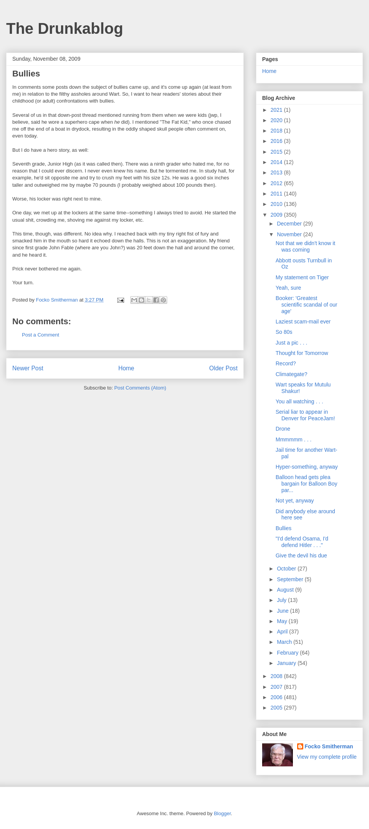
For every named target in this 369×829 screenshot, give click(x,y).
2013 (277, 172)
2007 (277, 687)
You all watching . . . (299, 401)
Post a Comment (40, 335)
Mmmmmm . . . (293, 439)
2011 (277, 194)
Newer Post (27, 368)
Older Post (223, 368)
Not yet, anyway (295, 500)
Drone (283, 429)
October (287, 568)
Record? (286, 363)
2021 (277, 110)
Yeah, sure (288, 288)
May (282, 621)
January (287, 663)
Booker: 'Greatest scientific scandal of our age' (306, 304)
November (290, 234)
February (288, 653)
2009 (277, 215)
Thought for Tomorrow (302, 353)
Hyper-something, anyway (307, 467)
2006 (277, 697)
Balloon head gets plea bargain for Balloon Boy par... (306, 483)
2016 (277, 141)
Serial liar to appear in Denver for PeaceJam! (305, 415)
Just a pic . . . (291, 343)
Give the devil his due (301, 555)
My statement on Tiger (302, 277)
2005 (277, 708)
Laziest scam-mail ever (303, 321)
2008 (277, 676)
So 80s (284, 332)
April (283, 631)
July (282, 600)
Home (126, 368)
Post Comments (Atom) (140, 388)
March (285, 642)
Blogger (222, 813)
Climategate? (292, 374)
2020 (277, 120)
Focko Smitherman (329, 746)
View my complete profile (327, 757)
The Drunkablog (64, 28)
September (290, 579)
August (286, 590)
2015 (277, 152)
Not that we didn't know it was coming (305, 246)
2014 (277, 162)
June (283, 611)
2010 (277, 204)
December (290, 224)
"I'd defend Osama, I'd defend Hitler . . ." (302, 542)
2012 (277, 183)
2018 (277, 131)
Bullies (283, 528)
